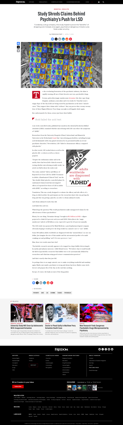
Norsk (96, 414)
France (63, 407)
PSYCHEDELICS (67, 292)
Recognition (49, 367)
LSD (47, 292)
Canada (39, 407)
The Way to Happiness (55, 399)
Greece (78, 407)
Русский (30, 416)
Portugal (104, 407)
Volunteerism (65, 372)
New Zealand (94, 407)
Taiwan (42, 409)
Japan (82, 407)
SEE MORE (100, 387)
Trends (30, 360)
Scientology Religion (41, 397)
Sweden (38, 409)
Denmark (50, 407)
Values (64, 374)
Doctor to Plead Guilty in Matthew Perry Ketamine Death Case (60, 326)
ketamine (72, 98)
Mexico (55, 407)
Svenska (35, 416)
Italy (74, 407)
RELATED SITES (19, 395)
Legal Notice (95, 423)
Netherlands (87, 407)
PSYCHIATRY (36, 292)
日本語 (82, 414)
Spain (34, 409)
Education (14, 365)
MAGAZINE (71, 382)
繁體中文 (30, 414)
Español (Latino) (54, 414)
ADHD (42, 292)
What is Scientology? (50, 397)
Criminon (64, 399)
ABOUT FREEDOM (94, 355)
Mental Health (15, 360)
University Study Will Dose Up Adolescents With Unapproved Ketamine (27, 326)
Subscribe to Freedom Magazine (97, 360)
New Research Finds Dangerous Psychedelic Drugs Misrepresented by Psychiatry (94, 328)
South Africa (44, 407)
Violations (31, 358)
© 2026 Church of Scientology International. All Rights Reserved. (37, 423)
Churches (48, 358)
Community (49, 365)
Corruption (15, 363)
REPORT (33, 365)
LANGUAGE (17, 414)
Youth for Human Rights (19, 401)
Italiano (78, 414)
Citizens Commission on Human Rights (33, 401)
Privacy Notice (78, 423)
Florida (59, 407)
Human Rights (15, 358)
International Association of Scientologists (36, 399)
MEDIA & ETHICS (43, 2)
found (54, 138)
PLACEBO (60, 292)
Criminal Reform (66, 367)
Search (91, 365)
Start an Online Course (93, 397)
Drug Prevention (66, 363)
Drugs (13, 367)
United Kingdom (48, 409)
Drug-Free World (85, 399)
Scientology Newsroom (61, 397)
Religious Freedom (67, 358)
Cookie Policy (84, 423)
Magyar (86, 414)
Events (47, 360)
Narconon (69, 399)
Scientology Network (31, 397)
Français (70, 414)
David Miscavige (93, 370)
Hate (13, 370)
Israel (71, 407)
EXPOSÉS (31, 2)
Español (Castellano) (63, 414)
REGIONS (17, 407)
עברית (75, 414)
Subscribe (18, 386)
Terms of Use (90, 423)
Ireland (67, 407)
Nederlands (91, 414)
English (43, 414)
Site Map (91, 363)
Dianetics (23, 397)
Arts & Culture (65, 370)
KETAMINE (53, 292)
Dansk (34, 414)
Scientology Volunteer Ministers (20, 399)
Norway (99, 407)
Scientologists (49, 363)
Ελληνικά (48, 414)
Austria (30, 407)
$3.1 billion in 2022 (74, 216)
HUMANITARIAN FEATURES (73, 2)
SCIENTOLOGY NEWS (56, 2)
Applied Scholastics (76, 399)
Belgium (34, 407)
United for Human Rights (95, 399)
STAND (48, 399)
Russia (30, 409)
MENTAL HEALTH (61, 9)
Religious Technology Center (81, 397)
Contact (91, 358)
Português (101, 414)
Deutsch (39, 414)
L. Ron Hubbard (17, 397)
